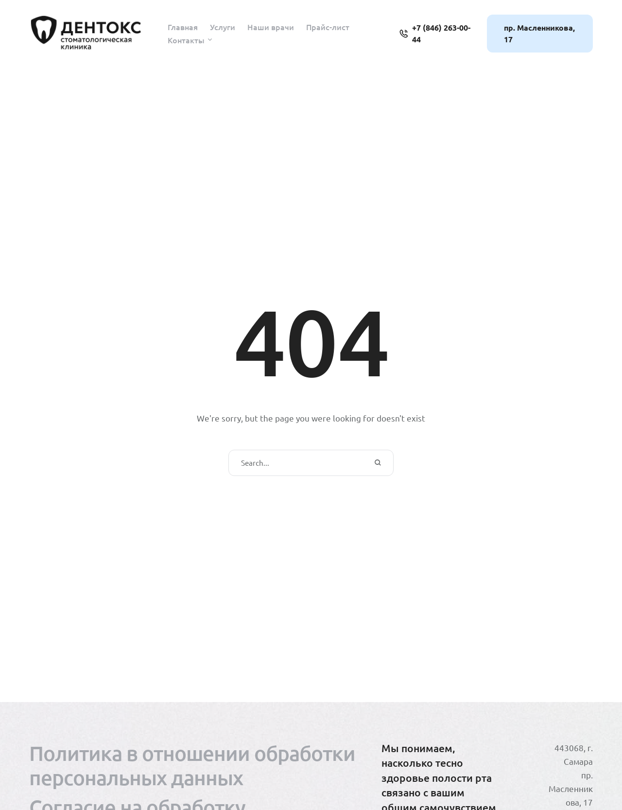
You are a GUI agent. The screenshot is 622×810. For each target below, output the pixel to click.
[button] (210, 40)
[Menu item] (183, 26)
